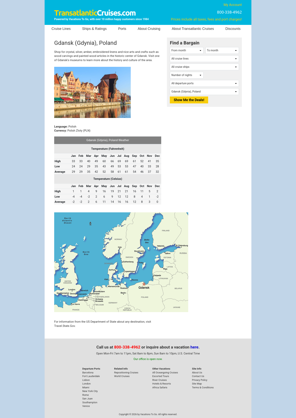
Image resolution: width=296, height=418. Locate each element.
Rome (85, 394)
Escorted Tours (160, 376)
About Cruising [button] (149, 29)
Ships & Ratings (94, 29)
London (86, 383)
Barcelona (87, 372)
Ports (122, 29)
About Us (197, 372)
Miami (85, 387)
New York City (90, 391)
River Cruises (159, 380)
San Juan (87, 398)
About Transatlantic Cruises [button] (193, 29)
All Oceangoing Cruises (165, 372)
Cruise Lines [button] (61, 29)
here (195, 347)
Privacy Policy (199, 380)
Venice (86, 406)
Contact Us (198, 376)
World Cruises (121, 376)
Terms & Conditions (203, 387)
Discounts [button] (232, 29)
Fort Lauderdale (91, 376)
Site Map (197, 383)
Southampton (89, 402)
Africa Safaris (159, 387)
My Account (233, 5)
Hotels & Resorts (161, 383)
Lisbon (86, 380)
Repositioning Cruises (126, 372)
